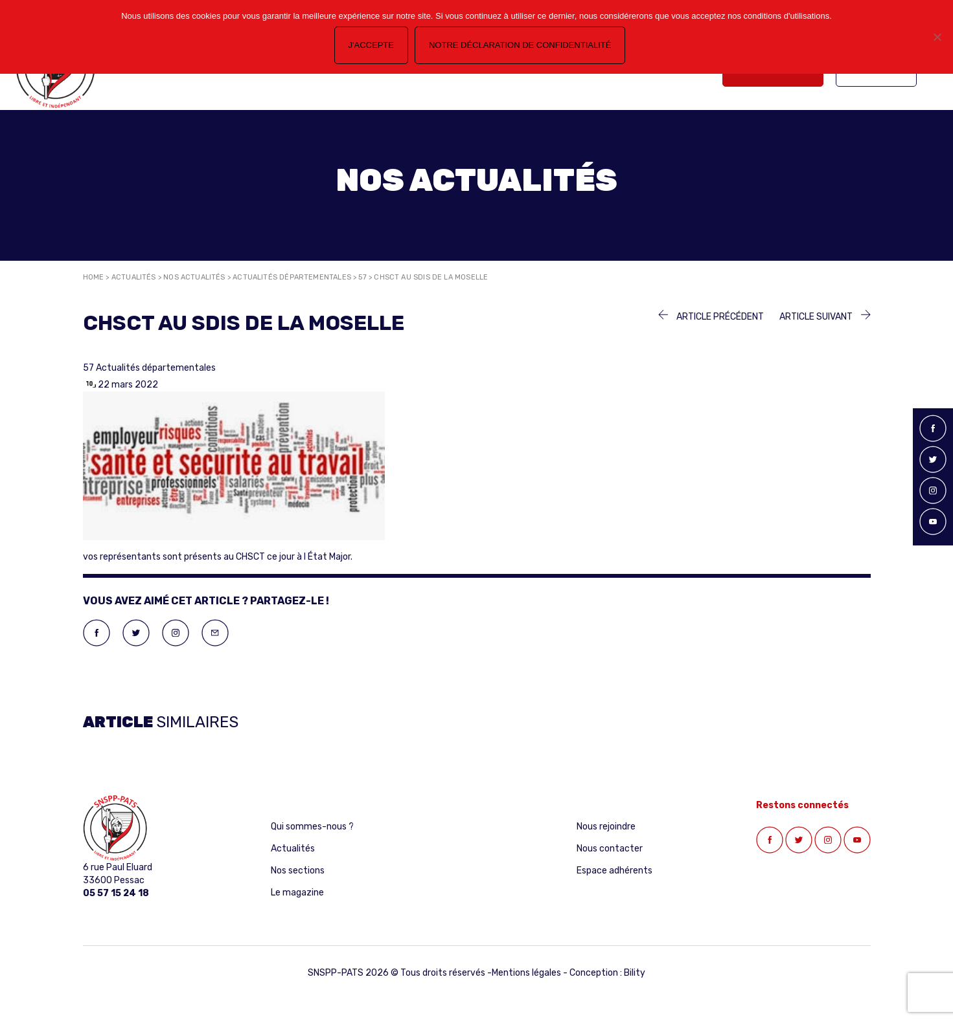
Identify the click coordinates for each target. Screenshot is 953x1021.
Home (93, 277)
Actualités (133, 277)
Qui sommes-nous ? (312, 826)
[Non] (936, 36)
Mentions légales (526, 972)
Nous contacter (610, 848)
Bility (634, 972)
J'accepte (371, 45)
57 (362, 277)
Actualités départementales (292, 277)
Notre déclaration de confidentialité (520, 45)
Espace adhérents (614, 870)
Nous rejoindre (606, 826)
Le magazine (297, 892)
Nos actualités (194, 277)
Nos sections (298, 870)
